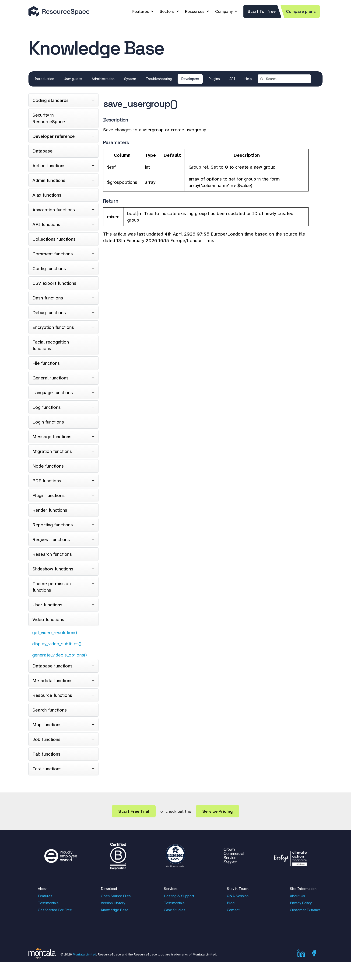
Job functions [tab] (46, 739)
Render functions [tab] (49, 510)
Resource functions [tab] (52, 695)
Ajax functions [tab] (46, 195)
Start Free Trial (133, 811)
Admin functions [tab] (48, 180)
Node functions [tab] (48, 466)
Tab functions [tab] (46, 754)
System (130, 78)
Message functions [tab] (51, 437)
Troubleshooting (159, 78)
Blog (231, 902)
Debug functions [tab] (49, 312)
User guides (73, 78)
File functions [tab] (46, 363)
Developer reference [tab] (53, 136)
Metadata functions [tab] (52, 680)
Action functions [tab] (49, 166)
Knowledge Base (114, 909)
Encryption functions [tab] (53, 327)
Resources (194, 11)
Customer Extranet (305, 909)
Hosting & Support (179, 895)
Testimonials (48, 902)
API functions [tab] (46, 224)
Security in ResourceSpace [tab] (48, 118)
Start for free (261, 11)
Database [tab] (42, 151)
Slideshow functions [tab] (52, 569)
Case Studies (174, 909)
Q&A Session (238, 895)
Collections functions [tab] (54, 239)
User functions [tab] (47, 605)
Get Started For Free (55, 909)
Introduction (44, 78)
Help (248, 78)
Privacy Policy (301, 902)
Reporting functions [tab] (52, 525)
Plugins (214, 78)
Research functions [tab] (52, 554)
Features (140, 11)
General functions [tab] (50, 378)
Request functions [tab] (51, 539)
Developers (190, 78)
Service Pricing (217, 811)
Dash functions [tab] (47, 298)
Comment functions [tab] (52, 254)
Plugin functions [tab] (48, 495)
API (232, 78)
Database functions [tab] (52, 666)
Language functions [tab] (52, 392)
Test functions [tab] (47, 769)
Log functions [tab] (46, 407)
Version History (113, 902)
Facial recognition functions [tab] (50, 345)
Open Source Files (116, 895)
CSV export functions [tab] (54, 283)
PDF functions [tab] (46, 481)
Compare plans (301, 11)
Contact (233, 909)
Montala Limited (84, 954)
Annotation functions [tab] (53, 210)
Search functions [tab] (49, 710)
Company (224, 11)
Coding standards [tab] (50, 100)
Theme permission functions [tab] (51, 586)
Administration (103, 78)
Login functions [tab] (48, 422)
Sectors (167, 11)
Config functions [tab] (49, 268)
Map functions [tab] (47, 725)
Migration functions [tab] (52, 451)
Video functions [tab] (48, 619)
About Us (297, 895)
